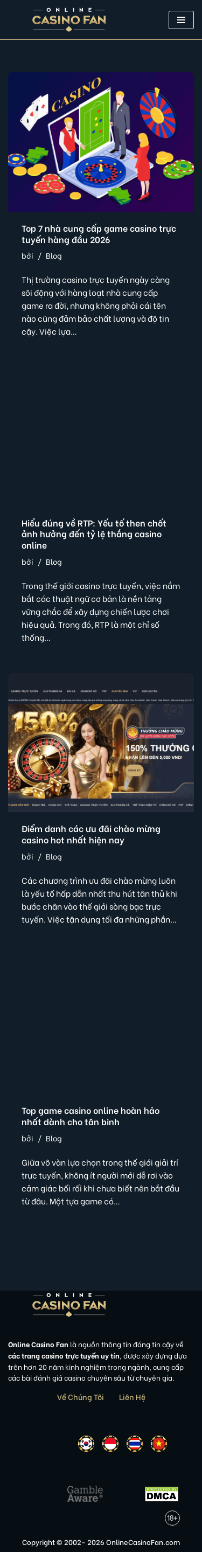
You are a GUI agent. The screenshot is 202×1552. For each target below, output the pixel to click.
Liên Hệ (132, 1396)
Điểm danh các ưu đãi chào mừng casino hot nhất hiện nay (91, 834)
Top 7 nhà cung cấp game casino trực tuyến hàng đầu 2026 (99, 233)
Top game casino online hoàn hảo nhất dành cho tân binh (90, 1115)
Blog (54, 255)
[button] (181, 20)
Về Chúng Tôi (80, 1396)
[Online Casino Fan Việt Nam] (69, 20)
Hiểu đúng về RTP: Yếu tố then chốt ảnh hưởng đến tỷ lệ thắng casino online (94, 533)
